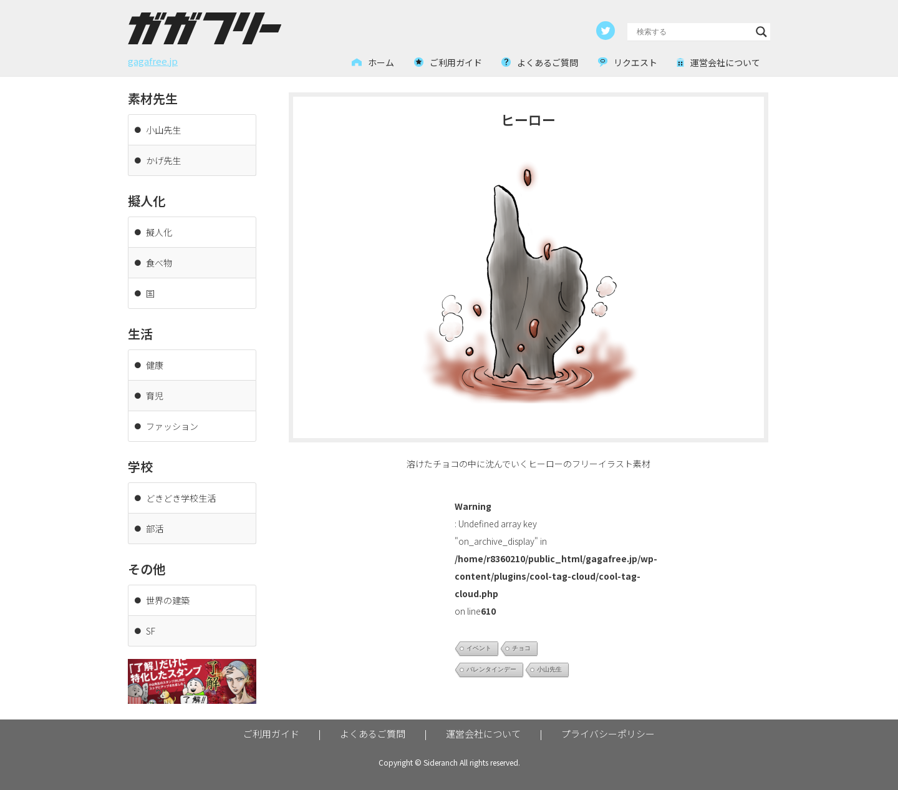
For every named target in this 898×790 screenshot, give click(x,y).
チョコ (521, 648)
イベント (478, 648)
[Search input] (693, 32)
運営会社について (483, 733)
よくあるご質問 (372, 733)
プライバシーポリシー (608, 733)
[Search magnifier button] (761, 32)
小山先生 (549, 669)
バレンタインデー (491, 669)
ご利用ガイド (271, 733)
